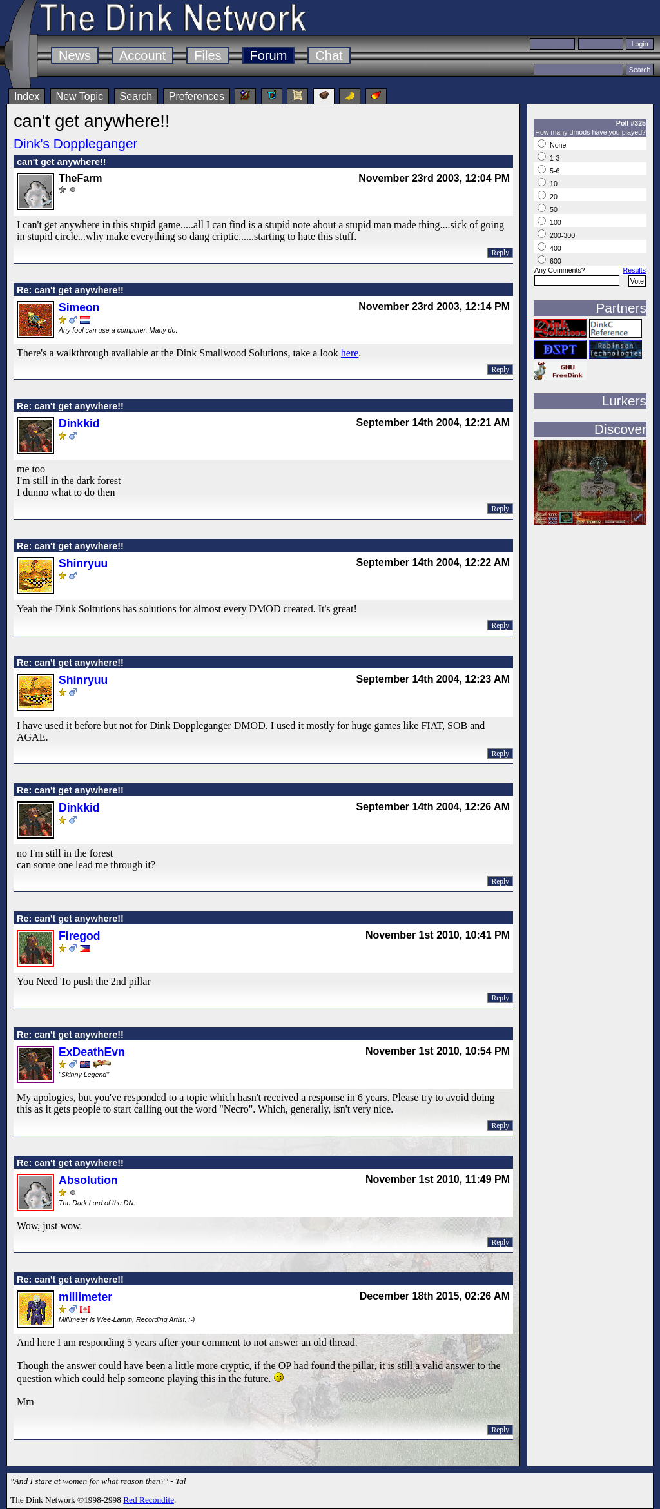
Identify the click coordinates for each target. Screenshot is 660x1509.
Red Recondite (148, 1499)
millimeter (85, 1296)
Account (142, 55)
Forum (268, 55)
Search (136, 96)
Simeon (79, 307)
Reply (500, 253)
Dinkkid (79, 423)
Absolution (88, 1180)
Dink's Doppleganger (75, 143)
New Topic (80, 96)
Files (207, 55)
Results (634, 270)
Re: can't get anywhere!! (70, 290)
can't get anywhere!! (61, 162)
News (75, 55)
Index (26, 96)
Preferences (196, 96)
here (350, 352)
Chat (328, 55)
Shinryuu (83, 563)
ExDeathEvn (92, 1052)
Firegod (80, 936)
